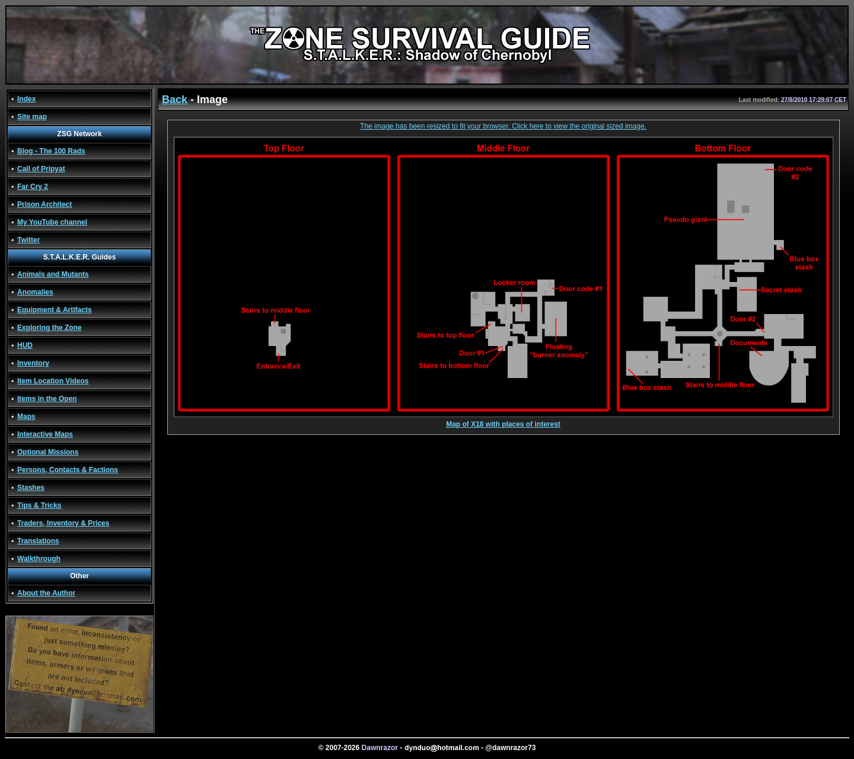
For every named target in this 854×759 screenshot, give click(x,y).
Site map (32, 117)
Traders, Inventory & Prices (63, 523)
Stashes (30, 487)
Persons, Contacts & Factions (67, 470)
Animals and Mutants (53, 274)
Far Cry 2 (32, 186)
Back (174, 99)
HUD (25, 345)
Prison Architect (44, 204)
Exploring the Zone (49, 328)
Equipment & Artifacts (54, 310)
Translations (38, 541)
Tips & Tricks (39, 505)
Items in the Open (47, 399)
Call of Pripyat (41, 169)
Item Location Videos (52, 381)
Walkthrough (38, 559)
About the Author (46, 593)
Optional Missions (47, 452)
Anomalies (35, 292)
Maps (26, 416)
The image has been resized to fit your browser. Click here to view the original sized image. (503, 126)
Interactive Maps (45, 434)
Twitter (28, 240)
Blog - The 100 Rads (51, 151)
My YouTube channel (52, 222)
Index (26, 99)
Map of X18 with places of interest (503, 421)
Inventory (33, 363)
